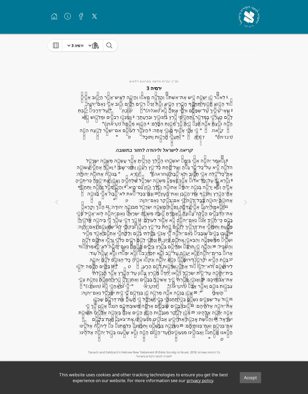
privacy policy (200, 380)
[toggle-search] (109, 45)
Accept (250, 378)
